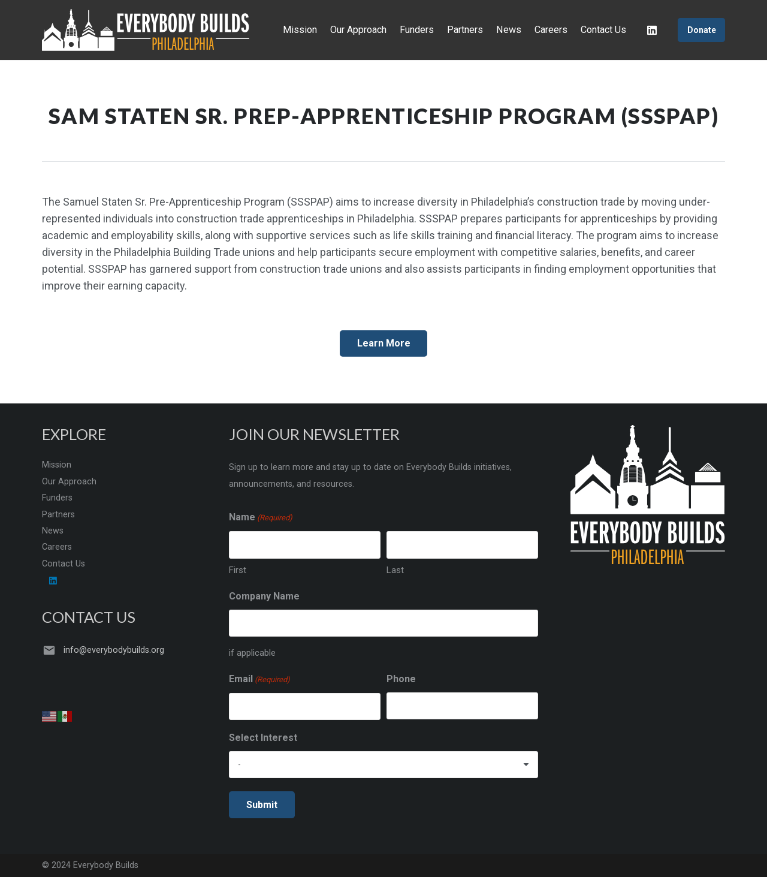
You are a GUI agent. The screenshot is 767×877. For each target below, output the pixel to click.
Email (259, 679)
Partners (58, 515)
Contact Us (63, 564)
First (237, 570)
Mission (56, 465)
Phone (401, 679)
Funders (57, 498)
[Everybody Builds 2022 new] (145, 30)
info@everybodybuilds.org (114, 650)
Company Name (264, 596)
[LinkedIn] (652, 30)
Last (395, 570)
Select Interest (263, 737)
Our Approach (69, 482)
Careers (57, 547)
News (53, 531)
